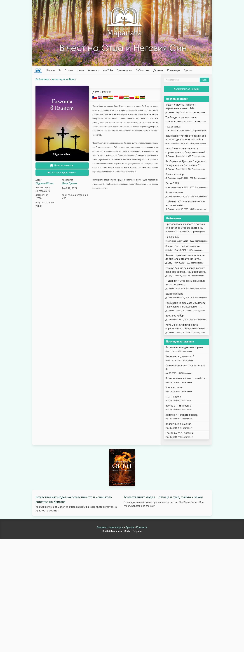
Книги (80, 70)
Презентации (124, 70)
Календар (93, 70)
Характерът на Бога (63, 79)
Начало (50, 70)
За (59, 70)
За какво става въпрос (110, 527)
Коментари (173, 70)
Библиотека (143, 70)
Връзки (188, 70)
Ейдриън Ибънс (44, 183)
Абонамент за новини (186, 89)
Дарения (158, 70)
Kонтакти (141, 527)
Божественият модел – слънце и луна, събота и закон (163, 497)
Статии (69, 70)
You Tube (108, 70)
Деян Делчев (69, 183)
